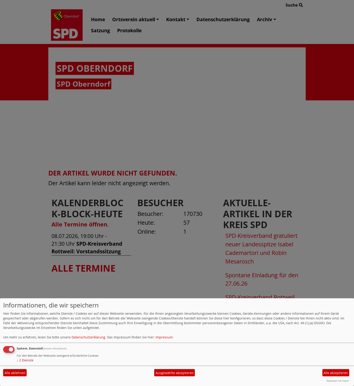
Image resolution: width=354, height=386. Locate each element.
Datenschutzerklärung (88, 337)
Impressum (164, 337)
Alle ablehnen (15, 373)
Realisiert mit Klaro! (337, 380)
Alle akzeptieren (336, 373)
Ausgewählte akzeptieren (175, 373)
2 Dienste (25, 360)
